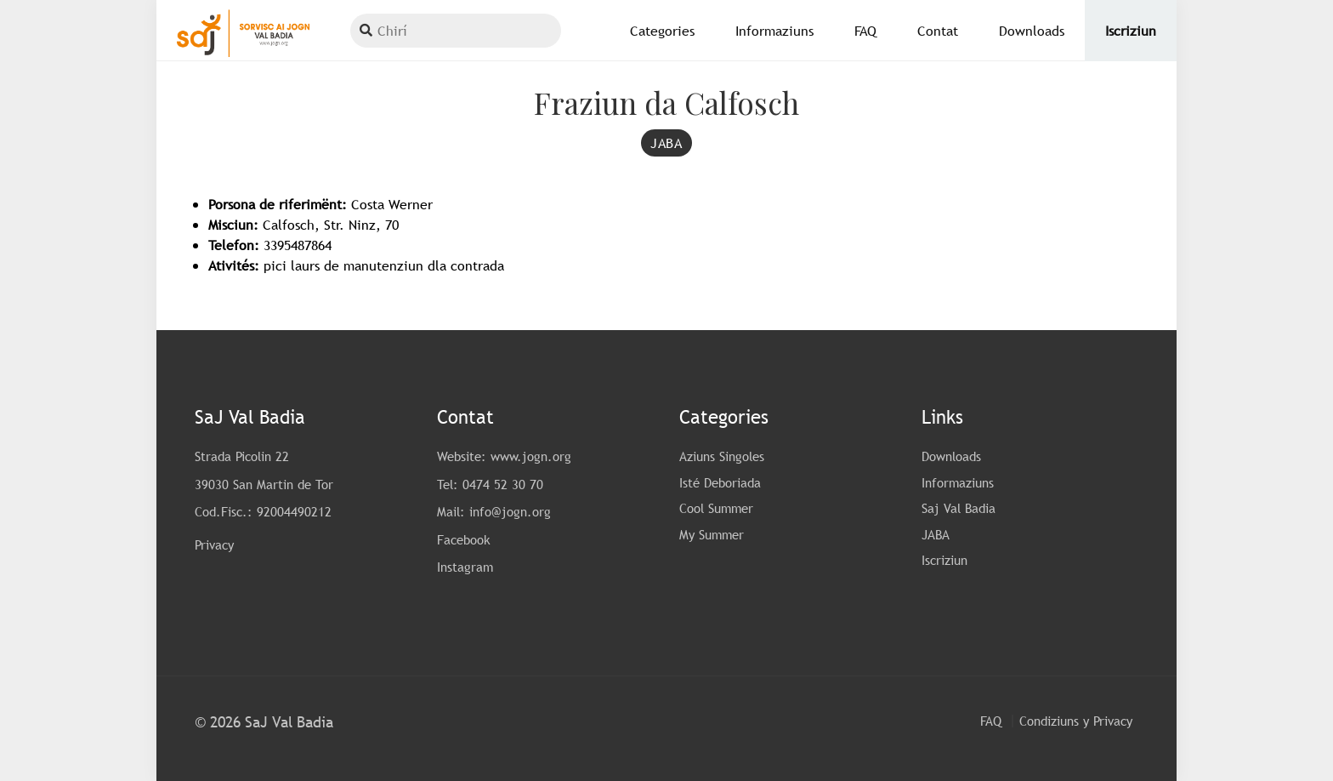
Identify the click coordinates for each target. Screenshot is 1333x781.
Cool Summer (716, 507)
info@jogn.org (510, 511)
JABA (936, 534)
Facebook (464, 539)
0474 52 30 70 (502, 484)
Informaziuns (958, 482)
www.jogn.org (531, 456)
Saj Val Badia (958, 507)
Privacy (214, 544)
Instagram (465, 566)
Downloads (951, 456)
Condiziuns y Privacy (1075, 720)
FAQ (990, 720)
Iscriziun (944, 559)
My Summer (711, 534)
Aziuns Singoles (721, 456)
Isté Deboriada (720, 482)
